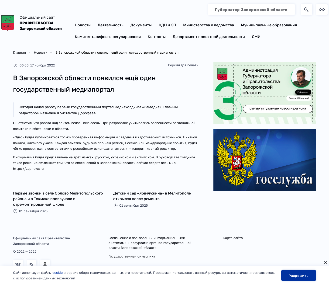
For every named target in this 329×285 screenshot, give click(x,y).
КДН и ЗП (167, 25)
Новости (83, 25)
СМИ (256, 36)
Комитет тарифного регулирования (108, 36)
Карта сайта (233, 238)
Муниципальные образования (269, 25)
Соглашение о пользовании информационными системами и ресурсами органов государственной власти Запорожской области (150, 243)
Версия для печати (183, 65)
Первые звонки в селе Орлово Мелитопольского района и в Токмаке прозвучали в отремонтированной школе (58, 199)
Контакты (157, 36)
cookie (57, 273)
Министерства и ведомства (208, 25)
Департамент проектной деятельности (209, 36)
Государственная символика (132, 256)
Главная (19, 52)
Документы (141, 25)
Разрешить (298, 276)
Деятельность (110, 25)
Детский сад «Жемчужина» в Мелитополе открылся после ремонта (152, 196)
